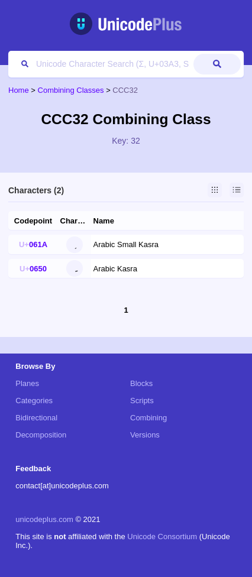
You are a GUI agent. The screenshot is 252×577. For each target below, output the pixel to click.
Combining (148, 417)
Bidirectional (36, 417)
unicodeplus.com (44, 519)
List (237, 190)
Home (18, 90)
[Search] (102, 64)
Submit (217, 64)
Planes (27, 383)
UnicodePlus (126, 24)
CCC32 (125, 90)
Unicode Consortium (162, 536)
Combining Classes (71, 90)
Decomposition (40, 434)
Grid (215, 190)
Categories (34, 400)
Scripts (142, 400)
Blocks (141, 383)
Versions (145, 434)
